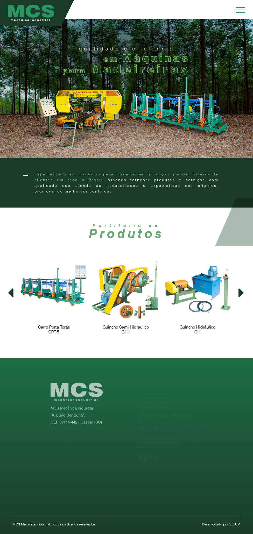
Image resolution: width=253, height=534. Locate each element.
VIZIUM (234, 524)
